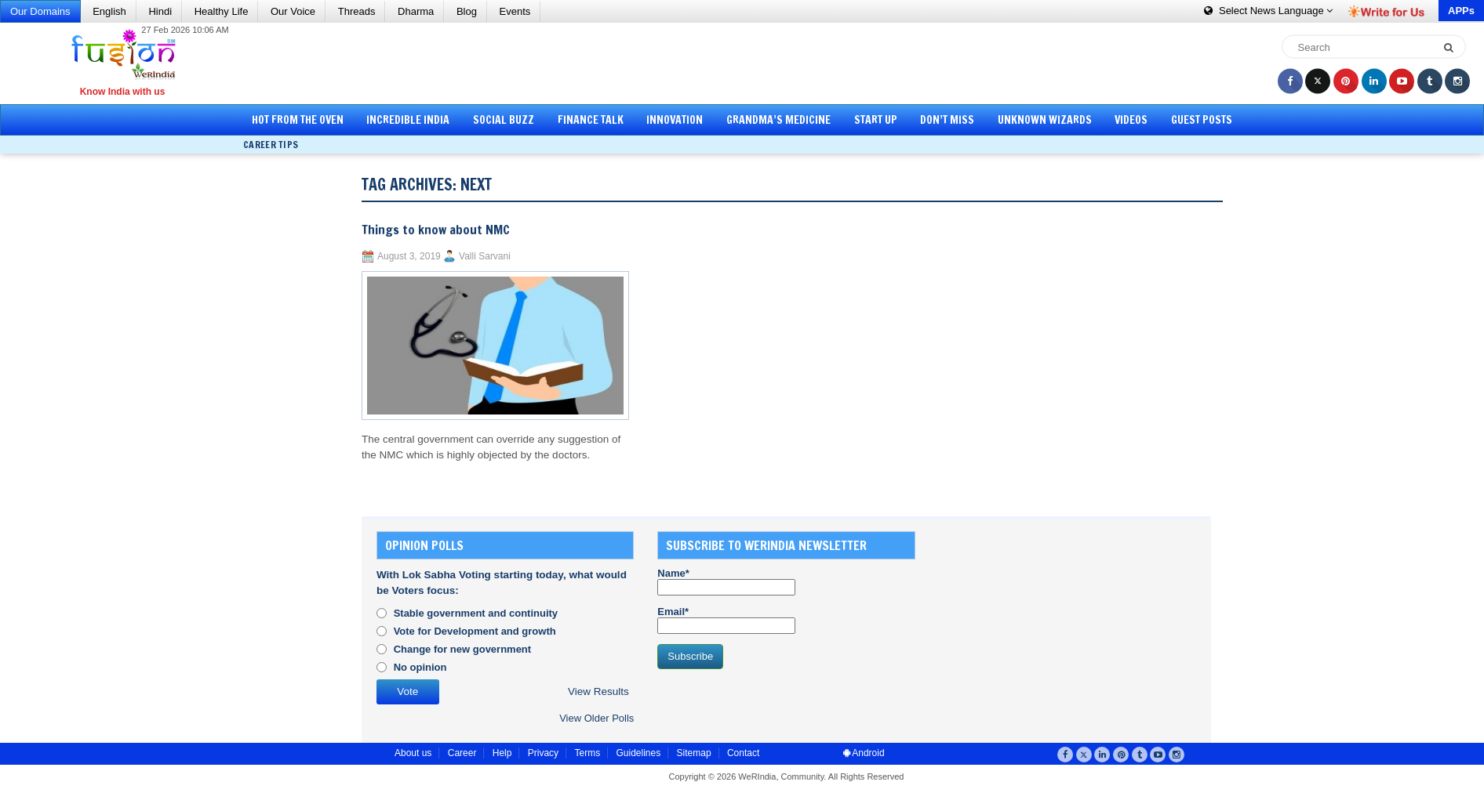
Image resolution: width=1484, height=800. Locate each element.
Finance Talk (591, 120)
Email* (726, 620)
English (109, 11)
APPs (1461, 10)
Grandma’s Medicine (778, 120)
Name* (726, 581)
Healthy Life (222, 11)
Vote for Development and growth (475, 631)
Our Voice (293, 11)
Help (502, 753)
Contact (743, 753)
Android (864, 753)
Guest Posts (1201, 120)
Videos (1131, 120)
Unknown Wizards (1045, 120)
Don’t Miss (947, 120)
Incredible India (407, 120)
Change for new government (463, 649)
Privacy (543, 753)
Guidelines (638, 753)
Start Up (875, 120)
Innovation (674, 120)
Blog (466, 11)
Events (515, 11)
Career (462, 753)
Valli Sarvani (485, 256)
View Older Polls (596, 718)
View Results (598, 691)
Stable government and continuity (476, 613)
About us (413, 753)
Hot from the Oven (298, 120)
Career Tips (270, 144)
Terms (587, 753)
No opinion (420, 667)
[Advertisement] (747, 62)
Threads (357, 11)
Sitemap (694, 753)
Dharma (416, 11)
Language (1268, 10)
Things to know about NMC (436, 229)
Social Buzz (503, 120)
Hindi (160, 11)
